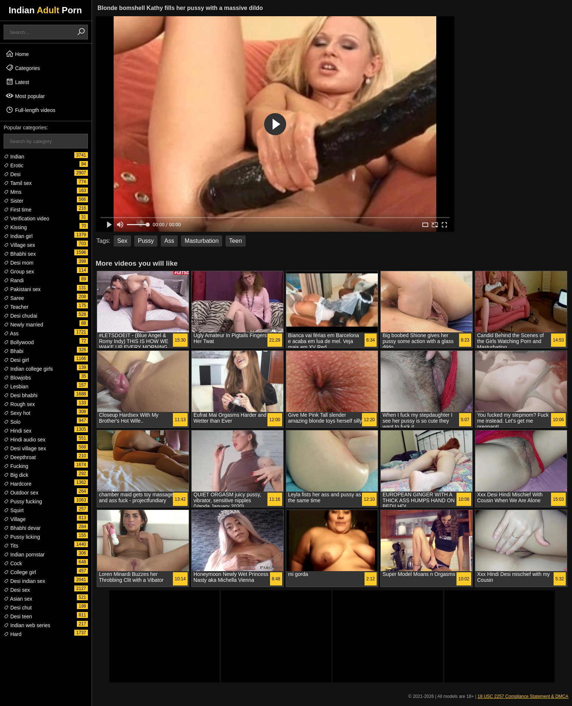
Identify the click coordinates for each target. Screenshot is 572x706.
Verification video (26, 218)
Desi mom (18, 263)
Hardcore (17, 484)
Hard (12, 634)
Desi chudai (20, 316)
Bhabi (14, 351)
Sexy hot (17, 413)
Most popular (25, 96)
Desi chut (18, 608)
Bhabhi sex (20, 254)
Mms (12, 192)
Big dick (16, 475)
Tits (11, 546)
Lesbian (16, 386)
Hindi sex (17, 431)
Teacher (16, 307)
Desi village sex (25, 448)
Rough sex (19, 404)
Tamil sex (18, 183)
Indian (14, 157)
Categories (23, 68)
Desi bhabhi (21, 395)
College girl (20, 572)
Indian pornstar (24, 555)
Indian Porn (45, 10)
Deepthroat (20, 457)
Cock (13, 563)
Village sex (19, 245)
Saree (14, 298)
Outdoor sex (21, 493)
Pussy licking (22, 537)
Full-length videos (31, 110)
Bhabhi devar (22, 528)
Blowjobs (17, 378)
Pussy (146, 241)
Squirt (14, 510)
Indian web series (27, 625)
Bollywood (19, 342)
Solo (12, 422)
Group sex (19, 272)
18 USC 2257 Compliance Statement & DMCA (522, 696)
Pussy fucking (23, 501)
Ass (11, 333)
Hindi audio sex (25, 440)
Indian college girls (28, 369)
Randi (14, 280)
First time (17, 210)
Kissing (15, 227)
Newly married (23, 325)
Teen (235, 241)
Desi (12, 174)
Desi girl (16, 360)
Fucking (16, 466)
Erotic (14, 165)
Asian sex (18, 599)
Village (15, 519)
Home (17, 54)
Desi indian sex (24, 581)
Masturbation (202, 241)
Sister (14, 201)
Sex (122, 241)
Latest (17, 82)
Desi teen (18, 616)
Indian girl (18, 236)
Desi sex (17, 590)
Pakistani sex (22, 289)
